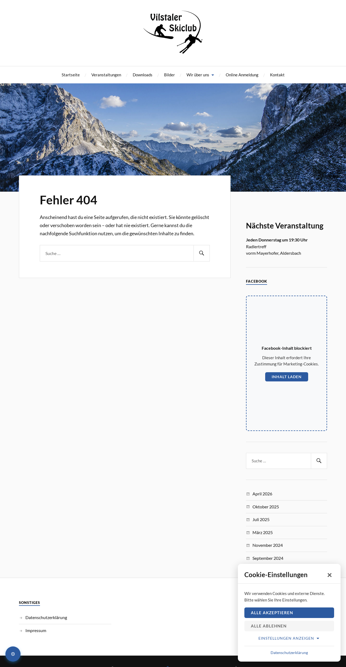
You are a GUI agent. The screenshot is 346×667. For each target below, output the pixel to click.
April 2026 (262, 493)
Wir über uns (198, 74)
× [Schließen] (329, 574)
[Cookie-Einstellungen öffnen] (13, 654)
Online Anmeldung (242, 74)
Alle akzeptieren (272, 612)
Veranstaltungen (106, 74)
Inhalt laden (287, 376)
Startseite (71, 74)
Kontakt (277, 74)
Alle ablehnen (269, 625)
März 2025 (262, 532)
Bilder (169, 74)
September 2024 (267, 558)
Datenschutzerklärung (46, 617)
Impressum (35, 630)
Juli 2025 (261, 519)
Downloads (142, 74)
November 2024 (267, 545)
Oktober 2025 (265, 506)
